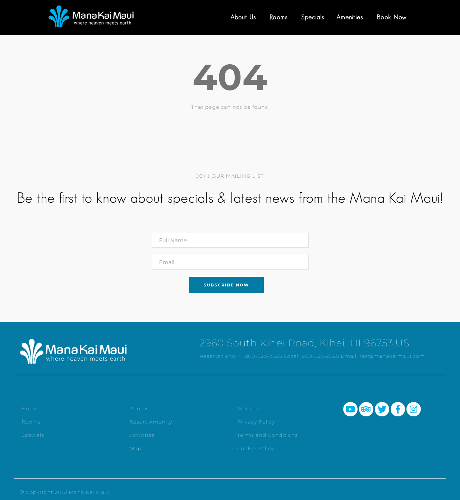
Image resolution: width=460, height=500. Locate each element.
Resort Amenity (150, 422)
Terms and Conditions (267, 435)
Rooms (279, 17)
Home (30, 408)
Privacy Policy (256, 422)
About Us (243, 17)
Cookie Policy (255, 448)
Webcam (249, 408)
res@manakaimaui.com (392, 356)
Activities (142, 435)
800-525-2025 (320, 356)
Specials (312, 17)
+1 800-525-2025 (260, 356)
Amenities (349, 17)
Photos (139, 408)
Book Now (391, 17)
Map (135, 448)
